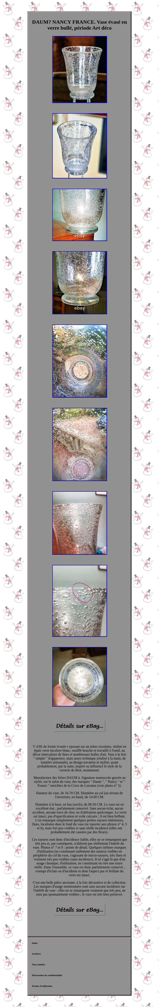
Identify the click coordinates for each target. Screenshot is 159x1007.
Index (35, 943)
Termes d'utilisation (42, 986)
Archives (36, 953)
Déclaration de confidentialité (47, 975)
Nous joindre (38, 964)
